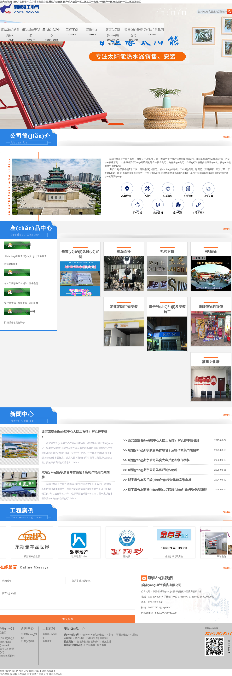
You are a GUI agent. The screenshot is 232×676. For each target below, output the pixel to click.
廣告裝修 (20, 322)
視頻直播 (33, 303)
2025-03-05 (220, 470)
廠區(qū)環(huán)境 (113, 34)
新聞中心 (92, 32)
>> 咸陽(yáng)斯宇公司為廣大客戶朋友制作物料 (156, 460)
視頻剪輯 (22, 303)
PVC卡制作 (21, 283)
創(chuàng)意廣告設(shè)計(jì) (19, 256)
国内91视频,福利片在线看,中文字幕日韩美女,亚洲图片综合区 (31, 674)
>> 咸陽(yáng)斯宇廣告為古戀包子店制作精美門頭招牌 (161, 450)
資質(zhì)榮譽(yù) (133, 34)
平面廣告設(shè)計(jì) (127, 634)
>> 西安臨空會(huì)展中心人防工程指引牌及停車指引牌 (161, 440)
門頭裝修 (9, 322)
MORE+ (227, 137)
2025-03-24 (220, 440)
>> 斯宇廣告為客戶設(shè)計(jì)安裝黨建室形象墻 (157, 479)
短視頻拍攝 (10, 303)
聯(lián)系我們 (154, 32)
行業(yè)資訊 (28, 641)
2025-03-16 (220, 450)
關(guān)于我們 (30, 34)
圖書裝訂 (33, 283)
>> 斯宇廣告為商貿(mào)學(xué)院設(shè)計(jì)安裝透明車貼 (165, 489)
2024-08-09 (220, 479)
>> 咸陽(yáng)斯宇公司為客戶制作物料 (150, 470)
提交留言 (67, 619)
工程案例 (72, 32)
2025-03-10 (220, 460)
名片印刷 (9, 283)
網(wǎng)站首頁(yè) (10, 34)
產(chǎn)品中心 (51, 34)
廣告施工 (47, 641)
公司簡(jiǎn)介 (7, 638)
